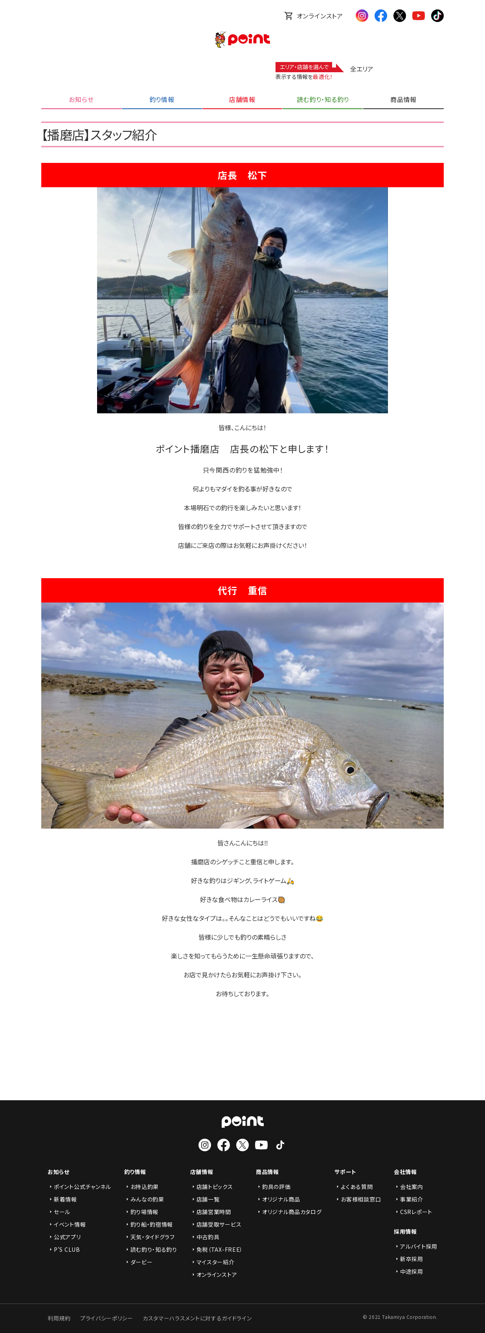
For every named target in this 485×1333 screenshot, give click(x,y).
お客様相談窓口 (357, 1199)
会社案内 (408, 1187)
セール (59, 1212)
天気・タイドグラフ (149, 1237)
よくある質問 (353, 1187)
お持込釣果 (141, 1187)
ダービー (138, 1262)
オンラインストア (313, 15)
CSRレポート (413, 1212)
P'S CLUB (64, 1249)
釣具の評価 (273, 1187)
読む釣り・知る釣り (150, 1249)
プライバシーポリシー (106, 1318)
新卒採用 (408, 1259)
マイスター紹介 (212, 1262)
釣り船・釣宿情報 (148, 1224)
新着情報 (62, 1199)
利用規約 (59, 1318)
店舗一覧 (205, 1199)
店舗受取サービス (216, 1224)
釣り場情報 (141, 1212)
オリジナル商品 (278, 1199)
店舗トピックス (211, 1187)
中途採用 (408, 1271)
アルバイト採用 (415, 1246)
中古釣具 (205, 1237)
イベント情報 (67, 1224)
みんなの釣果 (144, 1199)
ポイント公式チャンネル (79, 1187)
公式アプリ (64, 1237)
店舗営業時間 (210, 1212)
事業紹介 (408, 1199)
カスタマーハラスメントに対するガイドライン (197, 1318)
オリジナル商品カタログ (289, 1212)
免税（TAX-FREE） (216, 1249)
